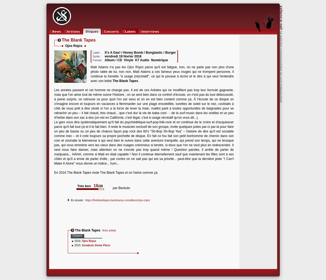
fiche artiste (109, 230)
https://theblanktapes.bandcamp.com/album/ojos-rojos (117, 200)
